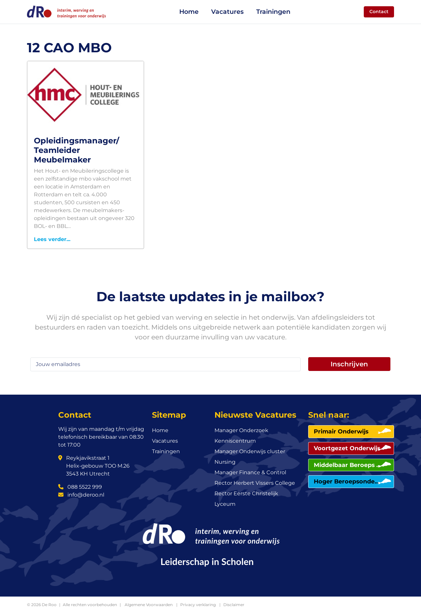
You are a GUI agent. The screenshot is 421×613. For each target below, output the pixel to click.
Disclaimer (233, 604)
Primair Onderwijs (341, 431)
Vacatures (227, 11)
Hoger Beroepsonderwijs (347, 481)
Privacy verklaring (198, 604)
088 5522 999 (80, 487)
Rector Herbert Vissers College (254, 483)
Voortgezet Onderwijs (347, 448)
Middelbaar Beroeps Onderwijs (347, 464)
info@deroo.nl (81, 495)
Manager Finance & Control (250, 472)
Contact (378, 11)
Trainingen (273, 11)
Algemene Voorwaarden (149, 604)
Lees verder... (52, 239)
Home (189, 11)
